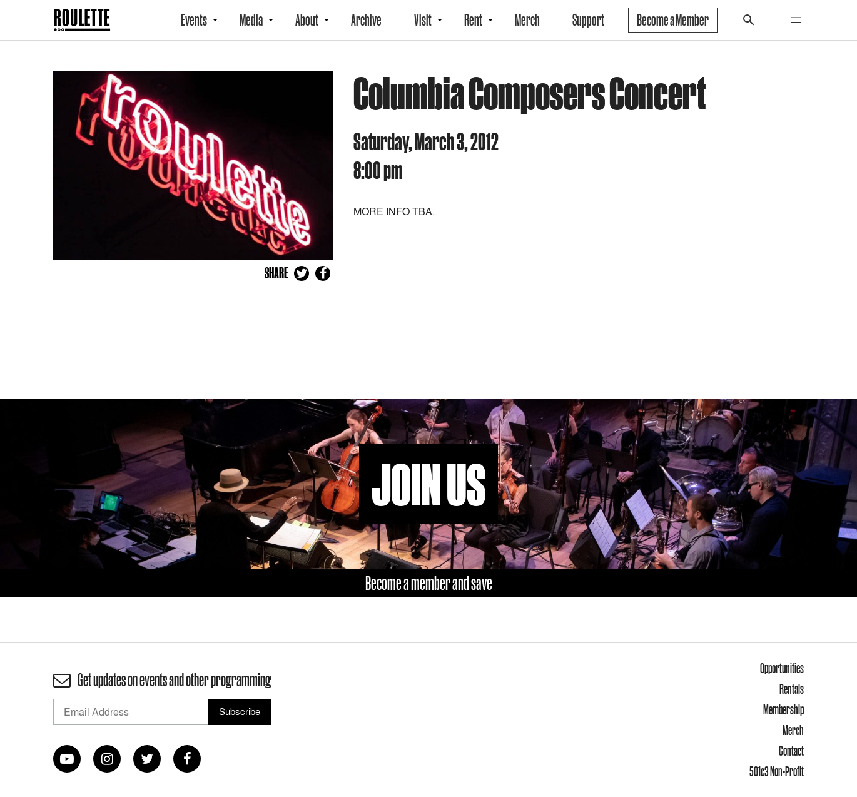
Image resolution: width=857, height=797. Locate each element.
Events (194, 20)
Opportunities (782, 668)
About (306, 20)
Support (588, 20)
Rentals (791, 689)
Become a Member (673, 20)
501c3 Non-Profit (776, 771)
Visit (423, 20)
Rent (473, 20)
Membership (783, 709)
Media (251, 20)
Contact (791, 751)
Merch (527, 20)
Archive (366, 20)
